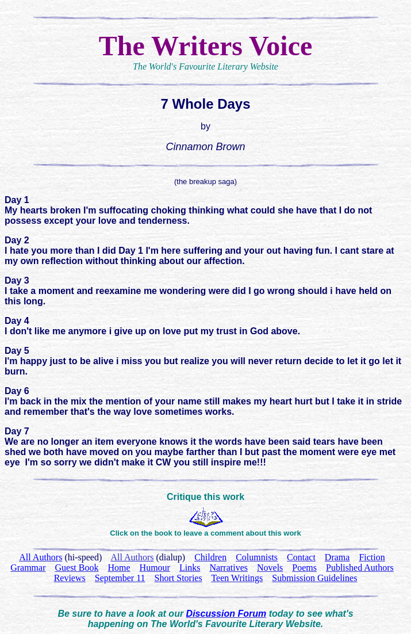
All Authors (131, 557)
